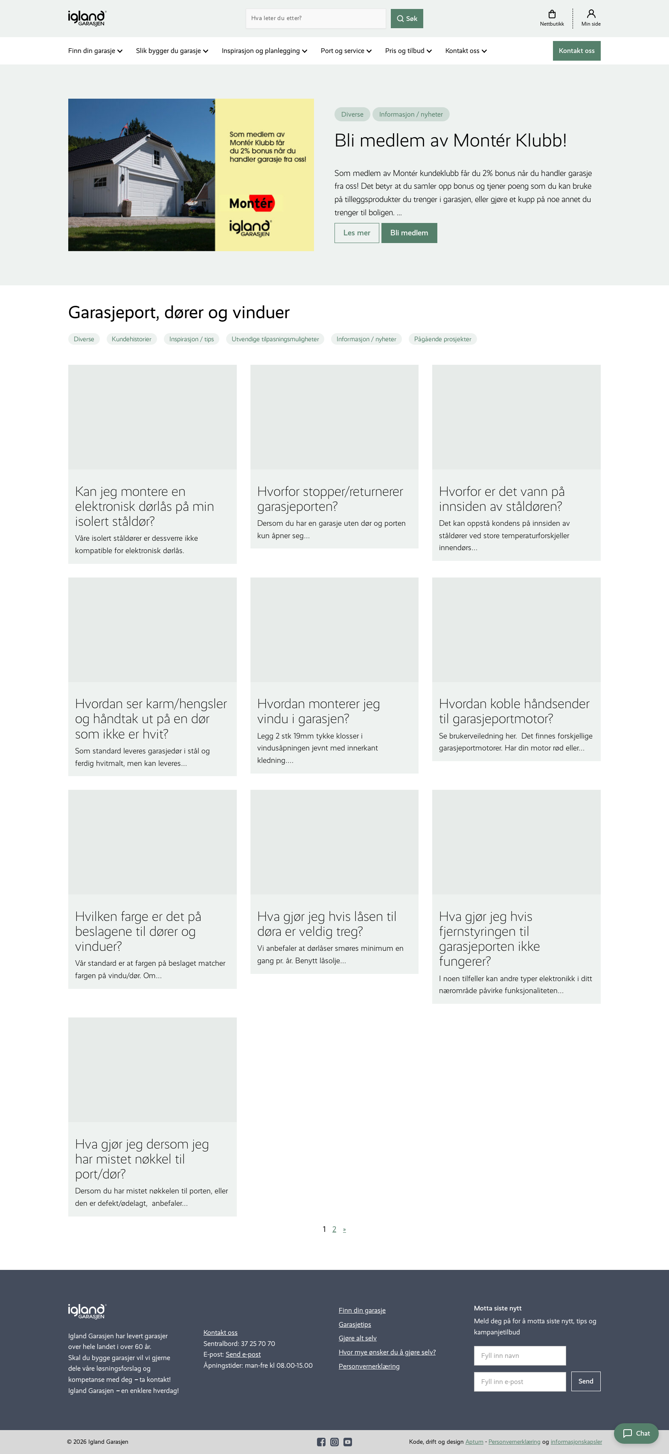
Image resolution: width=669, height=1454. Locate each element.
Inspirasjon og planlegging (261, 51)
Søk (407, 18)
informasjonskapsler (576, 1441)
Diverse (84, 339)
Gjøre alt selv (358, 1338)
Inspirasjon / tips (191, 339)
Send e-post (243, 1354)
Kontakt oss (462, 51)
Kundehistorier (131, 339)
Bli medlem (409, 232)
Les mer (356, 232)
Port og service (342, 51)
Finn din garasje (91, 51)
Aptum (474, 1441)
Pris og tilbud (405, 51)
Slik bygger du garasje (168, 51)
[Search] (316, 19)
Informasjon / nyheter (366, 339)
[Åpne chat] (636, 1433)
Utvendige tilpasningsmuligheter (275, 339)
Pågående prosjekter (442, 339)
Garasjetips (355, 1324)
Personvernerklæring (369, 1366)
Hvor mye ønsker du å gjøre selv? (387, 1352)
